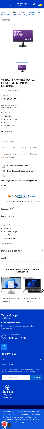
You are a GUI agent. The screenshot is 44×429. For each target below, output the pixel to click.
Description (8, 216)
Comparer (33, 154)
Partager (12, 209)
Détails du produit (11, 250)
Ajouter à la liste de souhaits (13, 154)
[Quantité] (8, 147)
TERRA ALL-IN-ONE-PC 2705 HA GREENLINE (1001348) (11, 298)
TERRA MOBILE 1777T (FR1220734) (33, 298)
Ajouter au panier (30, 147)
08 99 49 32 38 (17, 337)
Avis (3, 257)
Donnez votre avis (10, 90)
